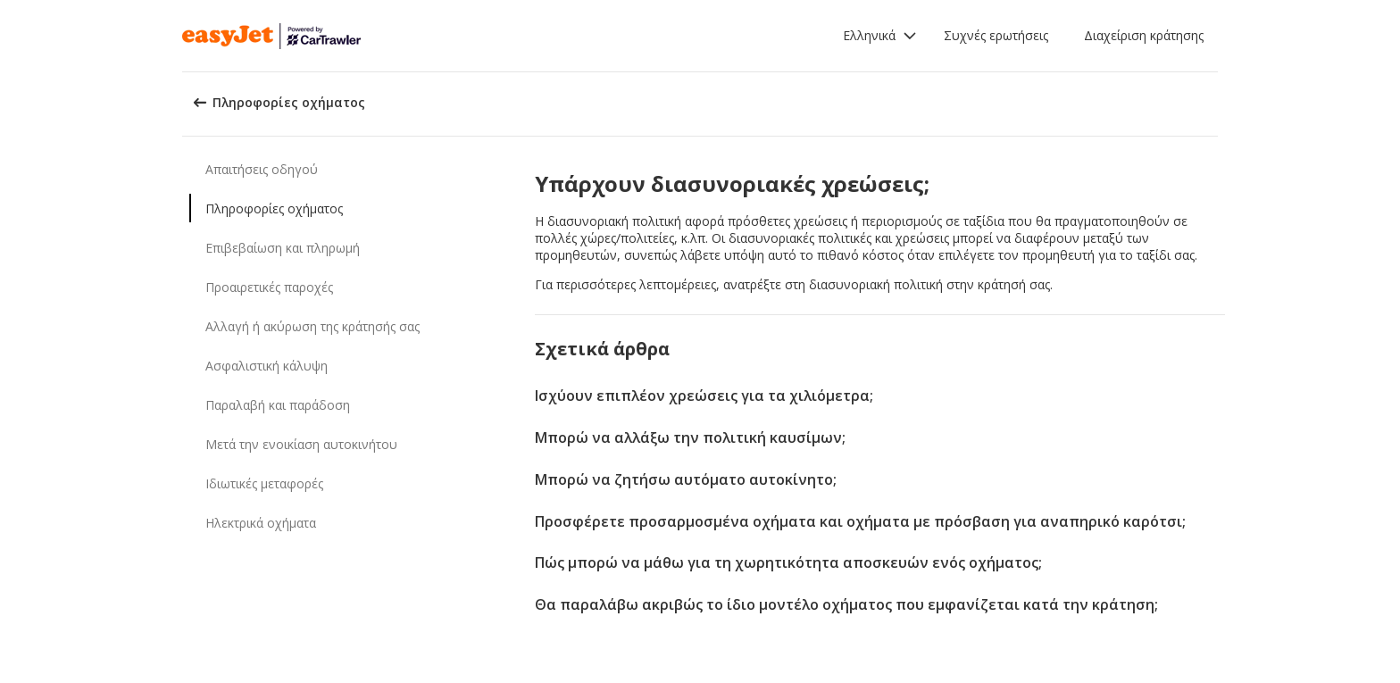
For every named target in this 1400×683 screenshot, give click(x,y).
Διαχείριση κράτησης (1144, 35)
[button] (879, 36)
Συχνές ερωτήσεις (996, 35)
